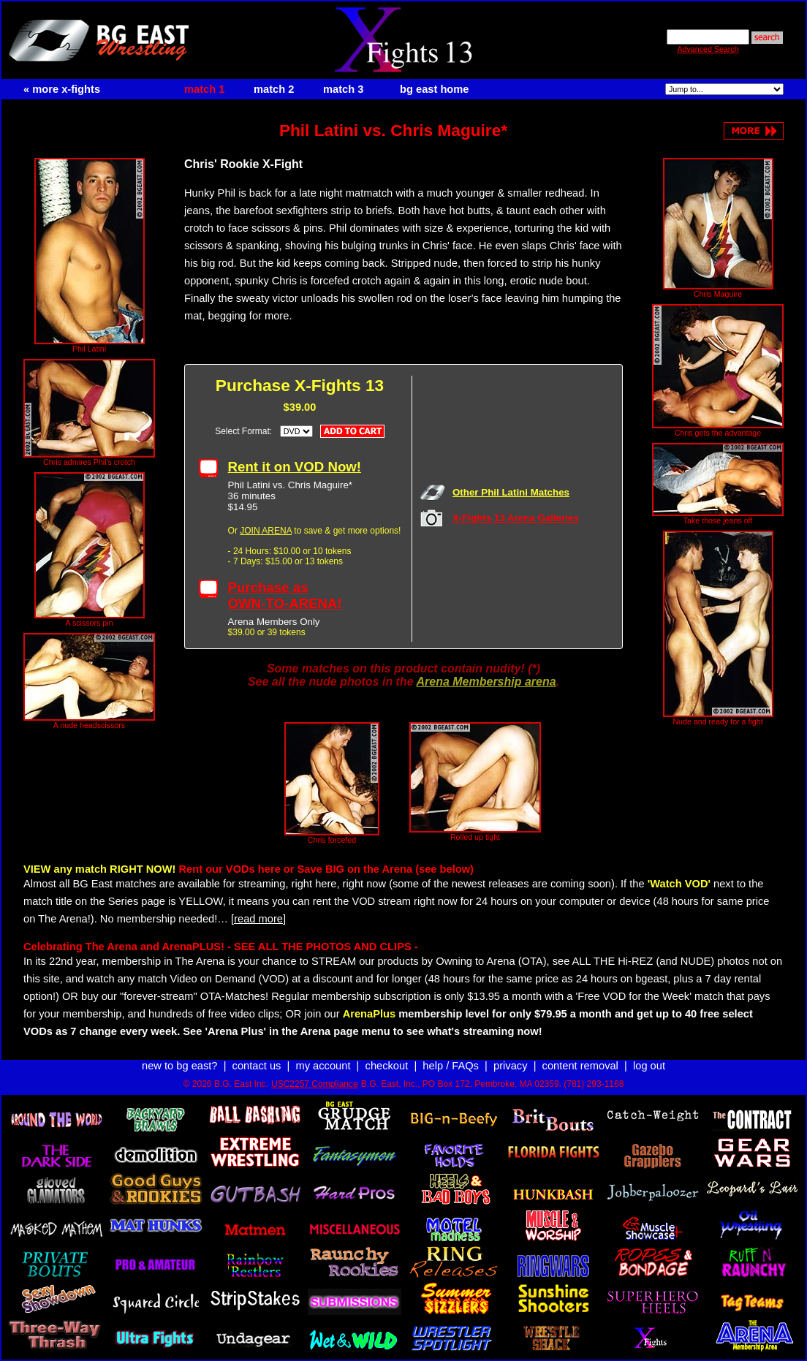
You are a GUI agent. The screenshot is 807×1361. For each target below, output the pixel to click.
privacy (510, 1066)
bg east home (434, 89)
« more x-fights (61, 89)
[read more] (258, 919)
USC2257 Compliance (314, 1084)
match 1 (204, 89)
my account (323, 1066)
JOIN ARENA (266, 531)
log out (649, 1066)
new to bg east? (179, 1066)
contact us (256, 1066)
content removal (580, 1066)
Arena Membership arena (486, 681)
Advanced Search (707, 49)
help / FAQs (451, 1066)
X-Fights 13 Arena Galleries (515, 517)
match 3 (343, 89)
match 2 (274, 89)
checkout (387, 1066)
